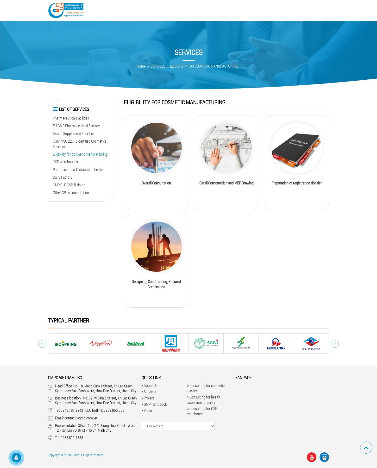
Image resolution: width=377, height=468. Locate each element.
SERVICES (158, 66)
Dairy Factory (62, 177)
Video (182, 10)
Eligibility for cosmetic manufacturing (80, 154)
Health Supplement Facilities (73, 133)
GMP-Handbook (208, 10)
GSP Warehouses (65, 161)
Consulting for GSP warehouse (202, 411)
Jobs (267, 10)
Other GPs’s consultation (71, 192)
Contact (287, 10)
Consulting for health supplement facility (203, 399)
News (251, 10)
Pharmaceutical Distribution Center (78, 169)
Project (162, 10)
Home (141, 66)
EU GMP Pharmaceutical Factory (76, 125)
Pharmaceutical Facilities (71, 117)
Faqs (234, 10)
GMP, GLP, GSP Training (69, 184)
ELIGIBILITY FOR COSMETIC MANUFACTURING (204, 66)
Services (138, 10)
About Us (114, 10)
